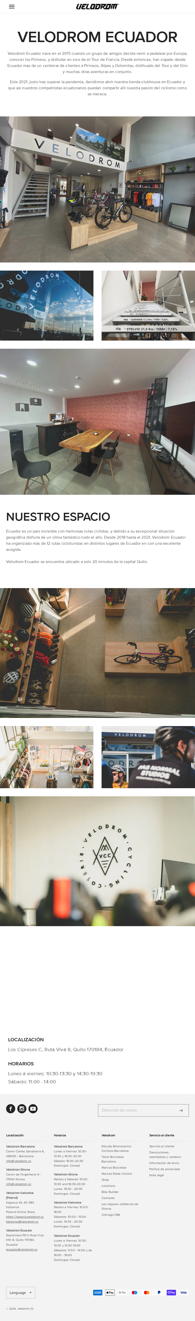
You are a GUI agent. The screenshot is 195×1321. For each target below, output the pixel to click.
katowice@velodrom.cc (22, 1222)
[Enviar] (181, 1110)
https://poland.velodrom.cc (25, 1217)
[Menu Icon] (11, 6)
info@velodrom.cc (18, 1161)
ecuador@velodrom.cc (21, 1249)
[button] (97, 6)
